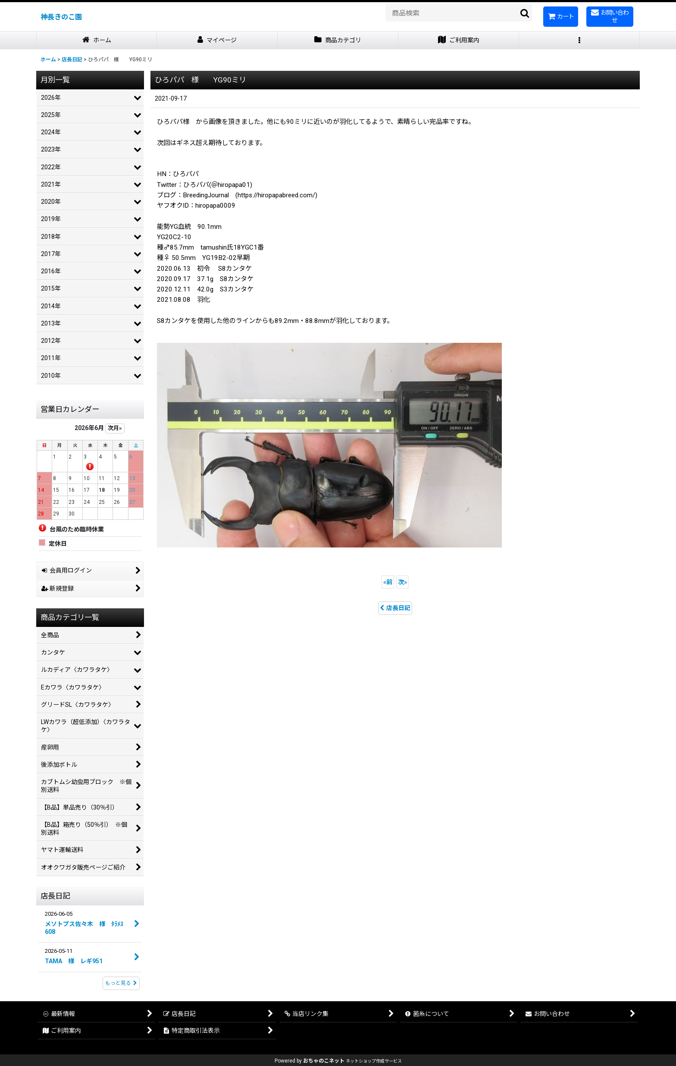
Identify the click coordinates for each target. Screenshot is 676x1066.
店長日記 (395, 607)
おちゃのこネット (323, 1061)
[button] (579, 40)
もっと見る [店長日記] (121, 983)
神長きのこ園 (61, 17)
